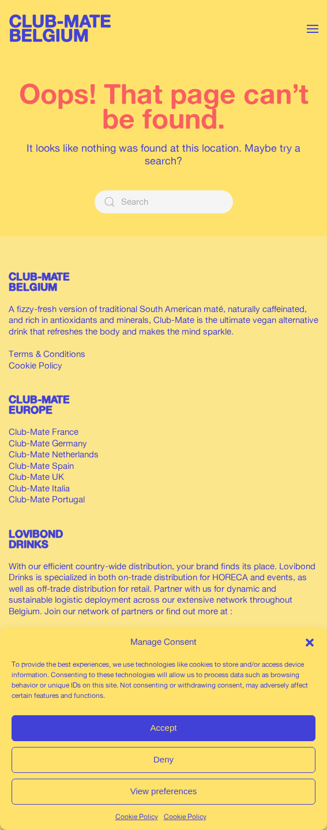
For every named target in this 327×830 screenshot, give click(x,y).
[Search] (164, 201)
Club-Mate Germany (48, 443)
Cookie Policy (136, 816)
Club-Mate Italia (39, 488)
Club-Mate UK (36, 476)
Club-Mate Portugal (47, 499)
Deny (163, 759)
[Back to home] (63, 29)
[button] (309, 642)
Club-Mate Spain (41, 465)
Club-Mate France (43, 431)
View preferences (163, 791)
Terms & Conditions (47, 353)
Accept (164, 728)
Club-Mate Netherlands (54, 454)
